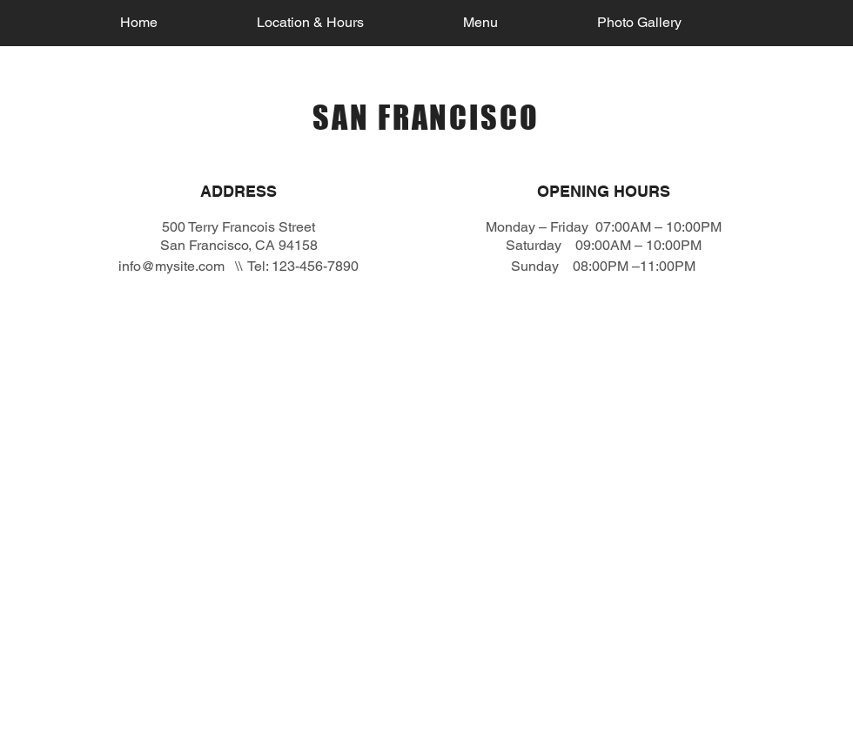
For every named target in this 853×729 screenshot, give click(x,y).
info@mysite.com (171, 266)
